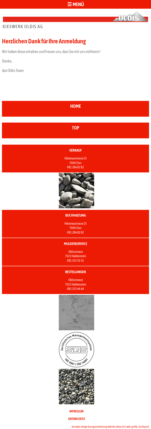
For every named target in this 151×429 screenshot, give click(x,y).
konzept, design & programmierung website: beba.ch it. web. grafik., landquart (110, 426)
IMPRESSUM (76, 411)
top (75, 127)
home (75, 106)
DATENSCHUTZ (76, 419)
